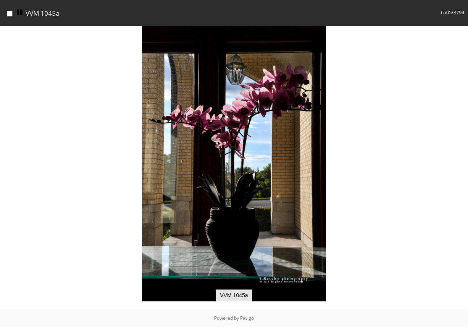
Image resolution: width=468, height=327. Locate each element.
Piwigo (247, 318)
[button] (461, 33)
